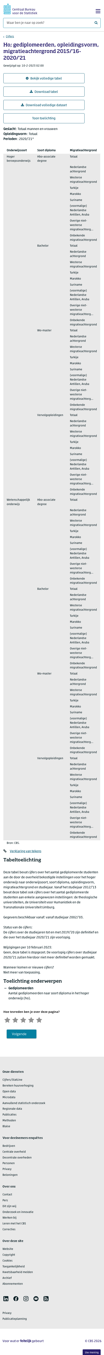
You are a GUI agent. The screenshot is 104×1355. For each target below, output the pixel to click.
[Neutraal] (25, 1020)
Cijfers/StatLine (12, 1080)
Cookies (8, 1261)
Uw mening (92, 1352)
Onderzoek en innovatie (18, 1212)
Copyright (9, 1255)
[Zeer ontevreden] (7, 1020)
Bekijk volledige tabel (44, 78)
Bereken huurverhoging (18, 1086)
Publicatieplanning (15, 1319)
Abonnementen (13, 1284)
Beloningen (10, 1175)
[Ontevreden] (16, 1020)
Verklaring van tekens (25, 851)
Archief (7, 1278)
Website (8, 1249)
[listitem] (6, 1299)
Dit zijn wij (9, 1206)
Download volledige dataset (44, 105)
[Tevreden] (34, 1020)
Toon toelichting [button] (43, 118)
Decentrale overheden (17, 1158)
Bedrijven (9, 1146)
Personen (9, 1164)
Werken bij (10, 1218)
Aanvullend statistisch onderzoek (24, 1103)
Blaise (6, 1127)
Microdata (9, 1098)
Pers (5, 1201)
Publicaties (10, 1115)
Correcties (9, 1230)
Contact (7, 1195)
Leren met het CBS (14, 1224)
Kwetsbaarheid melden (18, 1273)
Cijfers (10, 36)
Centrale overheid (14, 1152)
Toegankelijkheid (14, 1267)
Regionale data (12, 1109)
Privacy (7, 1169)
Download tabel (44, 92)
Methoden (9, 1121)
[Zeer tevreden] (42, 1020)
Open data (9, 1092)
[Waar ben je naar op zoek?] (52, 23)
